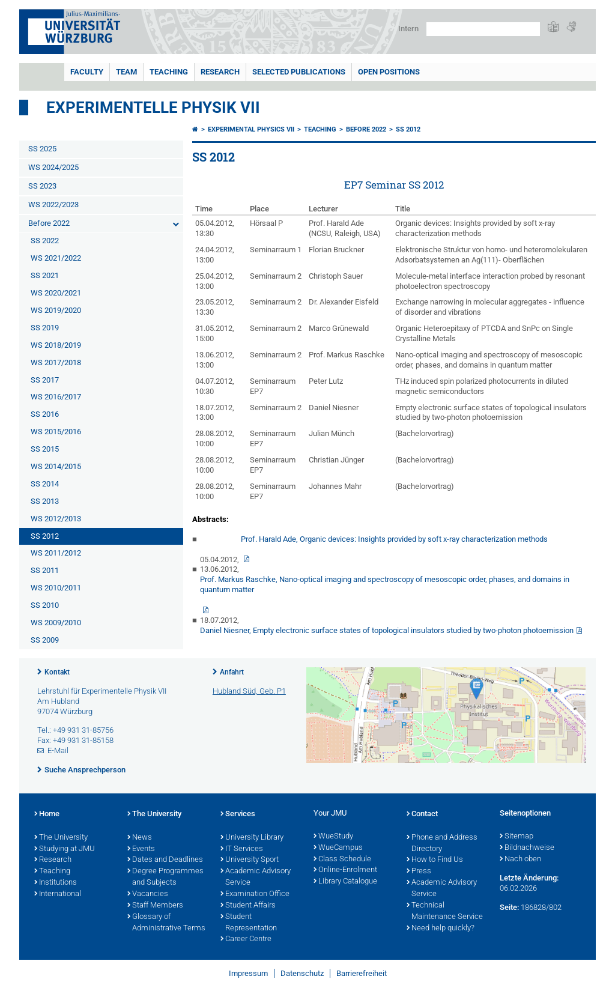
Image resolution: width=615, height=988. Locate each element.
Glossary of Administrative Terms (166, 923)
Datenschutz (302, 973)
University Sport (249, 860)
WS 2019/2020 (56, 310)
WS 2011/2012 (56, 552)
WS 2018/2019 (56, 345)
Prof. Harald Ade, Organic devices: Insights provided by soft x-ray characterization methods (394, 539)
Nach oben (520, 859)
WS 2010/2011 (56, 587)
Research (220, 71)
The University (61, 837)
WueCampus (338, 848)
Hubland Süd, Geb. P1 (249, 691)
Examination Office (254, 894)
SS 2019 (45, 327)
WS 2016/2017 (56, 396)
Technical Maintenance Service (445, 911)
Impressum (248, 973)
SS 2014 (45, 483)
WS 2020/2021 (56, 292)
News (139, 837)
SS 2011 (45, 570)
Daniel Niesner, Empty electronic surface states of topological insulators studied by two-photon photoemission (387, 630)
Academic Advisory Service (255, 877)
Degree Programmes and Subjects (165, 877)
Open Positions (389, 71)
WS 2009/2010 (56, 622)
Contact (422, 814)
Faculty (86, 71)
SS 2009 (45, 639)
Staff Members (155, 905)
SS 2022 (45, 240)
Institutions (55, 882)
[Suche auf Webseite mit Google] (483, 29)
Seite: (509, 907)
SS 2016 (45, 414)
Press (419, 871)
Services (237, 814)
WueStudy (333, 836)
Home (46, 814)
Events (141, 849)
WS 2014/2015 (56, 466)
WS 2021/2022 (56, 257)
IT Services (241, 849)
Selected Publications (298, 71)
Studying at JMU (64, 849)
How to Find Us (435, 860)
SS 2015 (45, 448)
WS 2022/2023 (53, 204)
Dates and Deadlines (165, 860)
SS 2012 (45, 536)
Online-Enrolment (345, 870)
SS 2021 (45, 275)
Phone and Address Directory (442, 843)
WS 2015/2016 (56, 431)
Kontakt (57, 672)
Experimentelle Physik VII (153, 107)
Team (126, 71)
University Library (251, 837)
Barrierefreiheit (361, 973)
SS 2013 (45, 501)
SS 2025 (42, 148)
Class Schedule (342, 859)
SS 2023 (42, 185)
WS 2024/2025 (53, 167)
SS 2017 (45, 379)
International (57, 894)
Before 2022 (49, 223)
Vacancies (147, 894)
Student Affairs (248, 905)
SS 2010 (45, 605)
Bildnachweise (527, 848)
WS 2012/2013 (56, 518)
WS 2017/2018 (56, 362)
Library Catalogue (345, 881)
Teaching (169, 71)
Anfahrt (232, 672)
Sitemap (516, 836)
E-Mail (57, 750)
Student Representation (248, 923)
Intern (408, 28)
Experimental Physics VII (251, 129)
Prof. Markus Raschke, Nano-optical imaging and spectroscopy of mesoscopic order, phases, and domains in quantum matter (384, 584)
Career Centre (245, 939)
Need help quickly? (440, 928)
